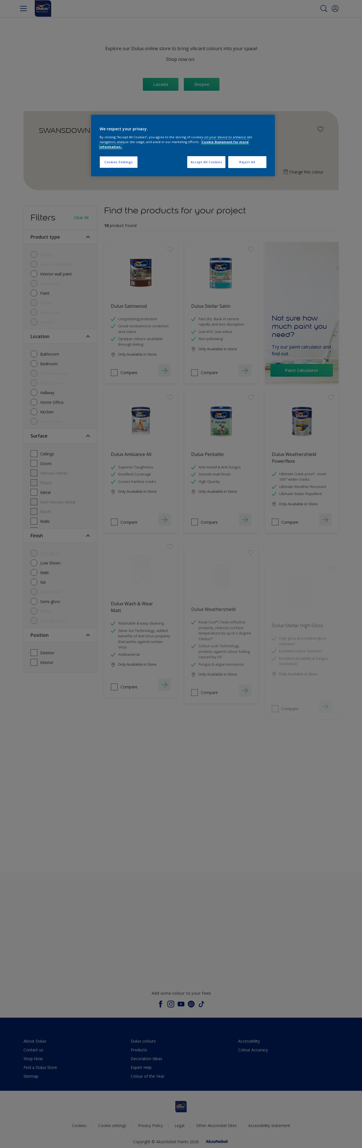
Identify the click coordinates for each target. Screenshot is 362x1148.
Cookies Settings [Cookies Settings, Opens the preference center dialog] (118, 162)
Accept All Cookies (206, 162)
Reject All (247, 162)
